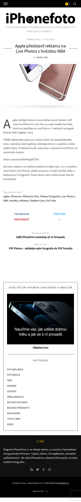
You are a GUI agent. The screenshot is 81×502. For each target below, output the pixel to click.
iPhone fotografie (50, 196)
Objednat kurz (40, 347)
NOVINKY (30, 39)
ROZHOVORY (13, 413)
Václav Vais (42, 57)
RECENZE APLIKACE (17, 402)
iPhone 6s (15, 196)
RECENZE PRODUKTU (18, 407)
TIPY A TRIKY (13, 418)
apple (6, 196)
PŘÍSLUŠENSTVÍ (15, 396)
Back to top (40, 491)
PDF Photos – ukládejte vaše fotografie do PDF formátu (40, 246)
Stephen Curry (37, 200)
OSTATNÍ (11, 391)
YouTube (51, 200)
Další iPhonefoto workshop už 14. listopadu (40, 235)
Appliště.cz (63, 483)
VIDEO (37, 39)
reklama (23, 200)
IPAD (9, 380)
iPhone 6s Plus (31, 196)
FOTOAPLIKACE (15, 369)
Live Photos (68, 196)
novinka (13, 200)
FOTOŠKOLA (13, 374)
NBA (5, 200)
